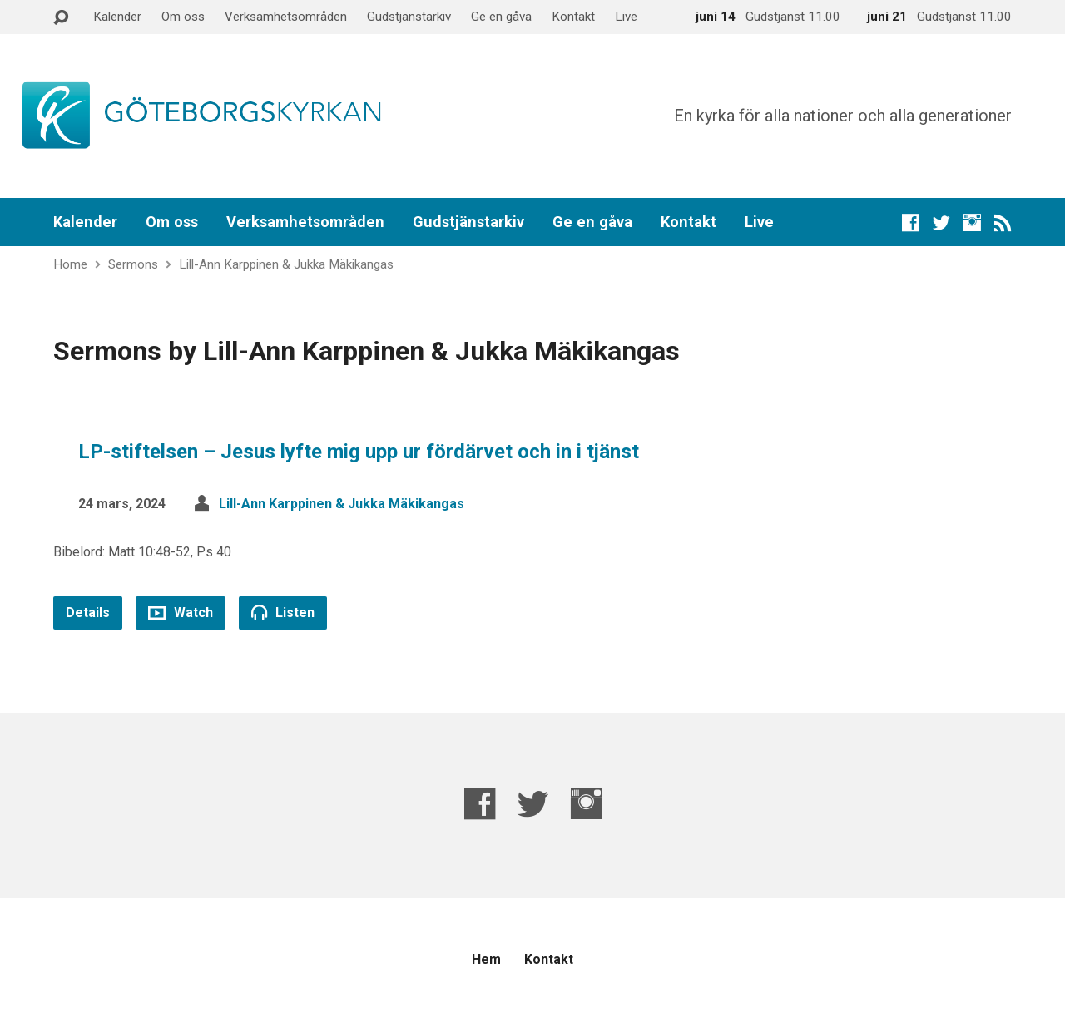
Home (70, 264)
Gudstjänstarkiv (409, 16)
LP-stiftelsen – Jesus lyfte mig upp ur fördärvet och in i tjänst (358, 451)
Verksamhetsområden (286, 16)
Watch (180, 612)
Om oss (183, 16)
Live (626, 16)
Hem (486, 959)
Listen (283, 612)
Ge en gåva (501, 16)
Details (88, 612)
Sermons (133, 264)
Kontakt (573, 16)
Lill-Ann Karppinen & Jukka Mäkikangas (286, 264)
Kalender (117, 16)
